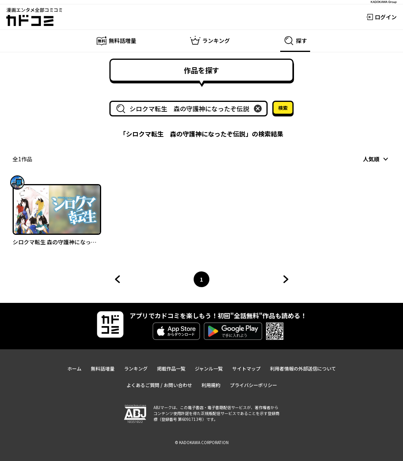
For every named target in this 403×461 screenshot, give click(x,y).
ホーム (74, 368)
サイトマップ (246, 368)
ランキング (136, 368)
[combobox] (190, 108)
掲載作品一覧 (171, 368)
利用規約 (211, 385)
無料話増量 (103, 368)
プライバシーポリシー (253, 385)
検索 (283, 107)
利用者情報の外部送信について (303, 368)
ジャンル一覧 (209, 368)
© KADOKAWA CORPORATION (202, 442)
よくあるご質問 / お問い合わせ (159, 385)
